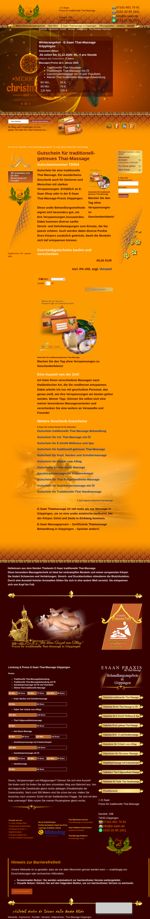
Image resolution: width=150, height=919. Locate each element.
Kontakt (63, 29)
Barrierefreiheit (22, 891)
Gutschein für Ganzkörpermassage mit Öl (66, 485)
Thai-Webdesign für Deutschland (80, 822)
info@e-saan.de (127, 16)
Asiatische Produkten (76, 830)
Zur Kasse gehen (127, 166)
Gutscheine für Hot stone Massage (61, 467)
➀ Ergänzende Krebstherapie (20, 826)
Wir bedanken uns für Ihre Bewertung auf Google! (20, 177)
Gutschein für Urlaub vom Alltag (59, 461)
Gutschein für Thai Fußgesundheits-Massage (68, 479)
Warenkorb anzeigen (128, 160)
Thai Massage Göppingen (100, 29)
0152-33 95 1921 (127, 11)
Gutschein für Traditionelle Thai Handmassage (69, 491)
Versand (71, 29)
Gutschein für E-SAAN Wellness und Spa (65, 443)
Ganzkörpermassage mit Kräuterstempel (65, 473)
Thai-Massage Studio (76, 838)
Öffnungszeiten (106, 26)
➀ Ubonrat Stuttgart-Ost (17, 835)
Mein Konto (124, 170)
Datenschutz (81, 29)
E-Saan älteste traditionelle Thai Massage (71, 147)
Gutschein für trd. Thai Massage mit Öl (64, 437)
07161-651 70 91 (127, 7)
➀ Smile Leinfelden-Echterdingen (21, 838)
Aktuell (130, 26)
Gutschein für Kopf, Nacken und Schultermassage (72, 455)
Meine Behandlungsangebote (30, 26)
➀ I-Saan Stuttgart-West (18, 823)
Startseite (43, 29)
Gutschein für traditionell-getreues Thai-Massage (71, 449)
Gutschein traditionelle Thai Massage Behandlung (71, 431)
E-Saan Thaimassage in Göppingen (78, 26)
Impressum (53, 29)
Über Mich (53, 26)
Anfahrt (120, 26)
